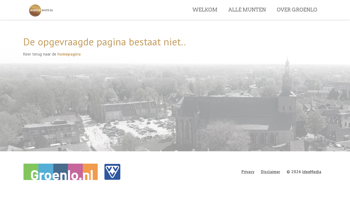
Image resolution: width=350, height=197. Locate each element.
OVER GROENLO (297, 19)
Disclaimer (270, 171)
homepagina (69, 54)
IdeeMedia (311, 171)
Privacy (247, 171)
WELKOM (205, 19)
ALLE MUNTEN (247, 19)
